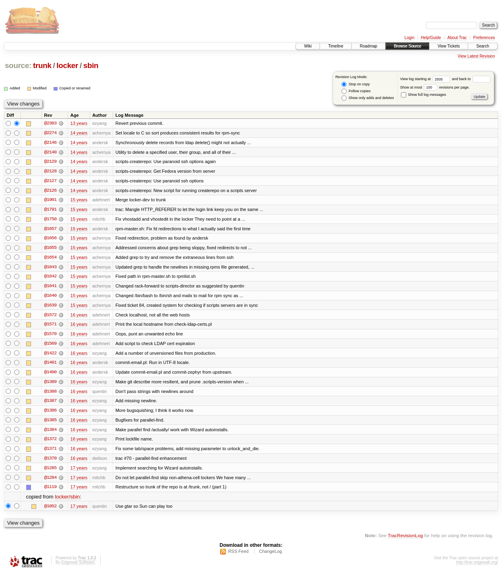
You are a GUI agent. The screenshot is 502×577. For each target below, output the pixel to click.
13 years (78, 123)
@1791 (50, 210)
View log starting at (426, 79)
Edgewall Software (78, 566)
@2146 (50, 142)
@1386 (50, 413)
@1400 (50, 374)
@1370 (50, 461)
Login (409, 37)
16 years (78, 316)
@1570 (50, 336)
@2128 (50, 171)
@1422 (50, 355)
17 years (78, 471)
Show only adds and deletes (367, 98)
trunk (42, 65)
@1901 (50, 200)
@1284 (50, 481)
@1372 (50, 442)
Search (482, 46)
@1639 (50, 307)
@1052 (50, 510)
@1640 (50, 297)
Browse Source (407, 46)
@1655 (50, 249)
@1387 (50, 403)
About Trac (457, 37)
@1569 (50, 345)
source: (18, 65)
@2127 (50, 181)
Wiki (308, 46)
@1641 (50, 287)
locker (67, 65)
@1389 (50, 384)
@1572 (50, 316)
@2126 (50, 191)
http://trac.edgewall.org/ (477, 566)
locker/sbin (67, 500)
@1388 (50, 394)
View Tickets (449, 46)
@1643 (50, 268)
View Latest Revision (476, 56)
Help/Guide (431, 37)
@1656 (50, 239)
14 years (78, 132)
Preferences (484, 37)
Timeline (335, 46)
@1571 (50, 326)
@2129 (50, 162)
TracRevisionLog (405, 539)
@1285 (50, 471)
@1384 (50, 432)
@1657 (50, 229)
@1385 (50, 423)
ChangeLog (270, 555)
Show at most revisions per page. (435, 87)
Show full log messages (423, 95)
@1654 (50, 258)
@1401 (50, 365)
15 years (78, 200)
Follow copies (355, 91)
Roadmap (368, 46)
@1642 (50, 278)
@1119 (50, 490)
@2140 (50, 152)
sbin (91, 65)
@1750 (50, 220)
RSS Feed (238, 555)
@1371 (50, 452)
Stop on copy (355, 84)
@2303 (50, 123)
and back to (471, 79)
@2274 (50, 133)
